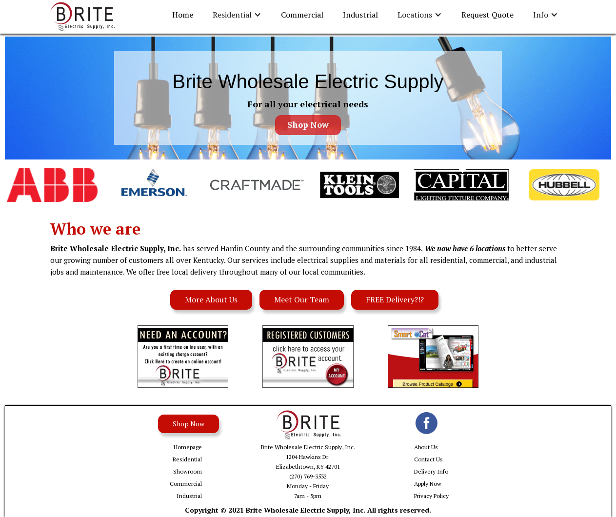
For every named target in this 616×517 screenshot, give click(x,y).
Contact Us (428, 459)
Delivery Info (431, 471)
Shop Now (308, 125)
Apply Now (427, 483)
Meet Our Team (301, 299)
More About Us (211, 299)
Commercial (302, 14)
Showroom (187, 471)
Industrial (360, 14)
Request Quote (487, 14)
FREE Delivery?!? (395, 299)
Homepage (188, 447)
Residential (187, 459)
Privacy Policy (431, 495)
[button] (237, 15)
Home (182, 14)
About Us (426, 447)
